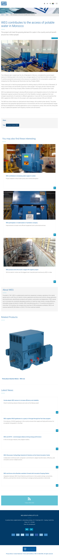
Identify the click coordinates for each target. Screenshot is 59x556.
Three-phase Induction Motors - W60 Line (13, 379)
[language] (53, 3)
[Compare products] (47, 3)
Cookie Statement (18, 553)
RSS (36, 553)
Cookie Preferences (31, 549)
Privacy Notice (9, 553)
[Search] (50, 3)
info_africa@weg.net (31, 524)
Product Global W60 (12, 125)
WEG (3, 3)
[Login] (44, 3)
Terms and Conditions (28, 553)
